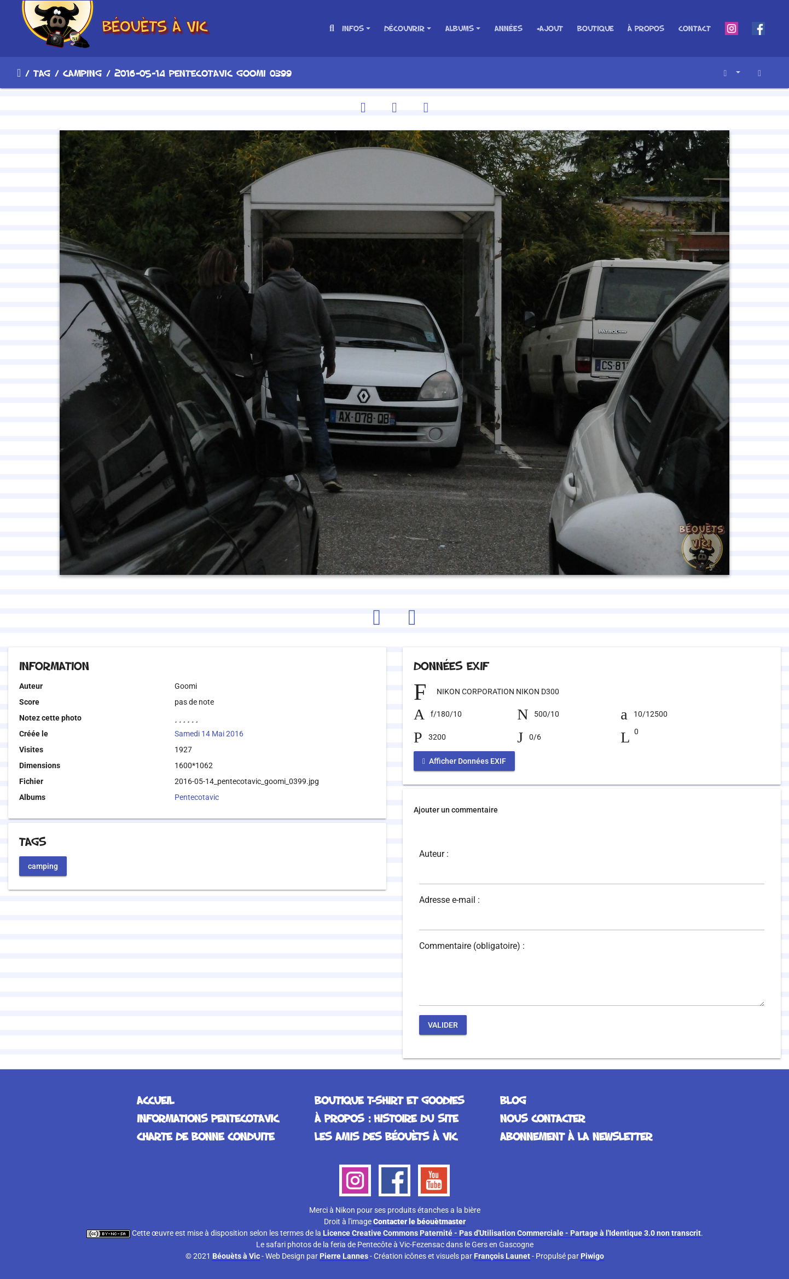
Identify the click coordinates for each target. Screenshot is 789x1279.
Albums (459, 28)
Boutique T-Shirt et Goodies (389, 1100)
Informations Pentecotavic (208, 1118)
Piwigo (592, 1256)
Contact (694, 28)
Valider (443, 1025)
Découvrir (404, 28)
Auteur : (434, 854)
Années (509, 28)
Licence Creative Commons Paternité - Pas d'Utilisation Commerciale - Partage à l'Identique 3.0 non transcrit (512, 1233)
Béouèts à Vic (236, 1256)
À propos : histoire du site (386, 1118)
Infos (353, 28)
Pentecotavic (197, 797)
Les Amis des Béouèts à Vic (386, 1136)
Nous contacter (542, 1118)
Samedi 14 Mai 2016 (209, 733)
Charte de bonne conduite (205, 1136)
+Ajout (549, 28)
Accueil (19, 73)
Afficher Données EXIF (464, 761)
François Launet (502, 1256)
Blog (513, 1100)
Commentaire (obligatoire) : (472, 946)
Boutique (595, 28)
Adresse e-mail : (449, 900)
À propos (646, 28)
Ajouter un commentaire (456, 809)
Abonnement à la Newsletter (576, 1136)
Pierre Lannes (344, 1256)
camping (82, 73)
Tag (41, 73)
